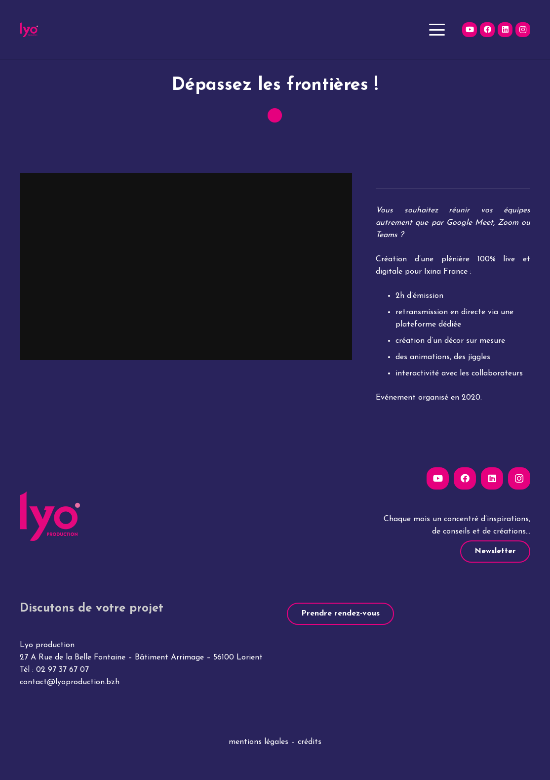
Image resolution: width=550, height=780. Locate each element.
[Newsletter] (495, 551)
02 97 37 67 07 (62, 670)
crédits (309, 742)
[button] (437, 30)
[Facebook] (487, 29)
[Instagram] (522, 29)
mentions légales (258, 742)
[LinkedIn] (505, 29)
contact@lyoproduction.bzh (69, 682)
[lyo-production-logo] (29, 29)
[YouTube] (469, 29)
